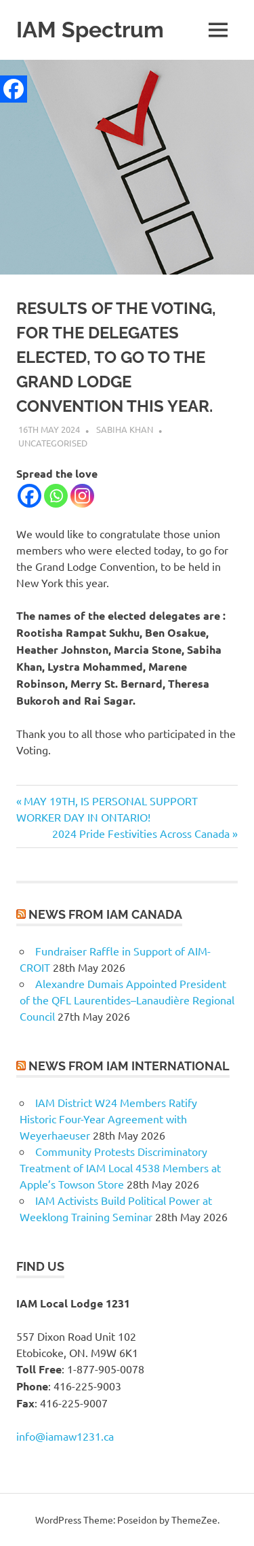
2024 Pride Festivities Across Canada (141, 833)
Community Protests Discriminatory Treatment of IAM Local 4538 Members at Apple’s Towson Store (120, 1167)
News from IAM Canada (105, 914)
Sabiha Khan (124, 429)
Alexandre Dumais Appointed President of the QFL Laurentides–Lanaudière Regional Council (127, 1000)
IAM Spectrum (90, 29)
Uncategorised (52, 443)
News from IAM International (129, 1066)
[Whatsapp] (56, 496)
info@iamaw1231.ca (65, 1436)
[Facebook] (29, 496)
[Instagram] (82, 496)
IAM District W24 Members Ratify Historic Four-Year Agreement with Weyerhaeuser (108, 1118)
